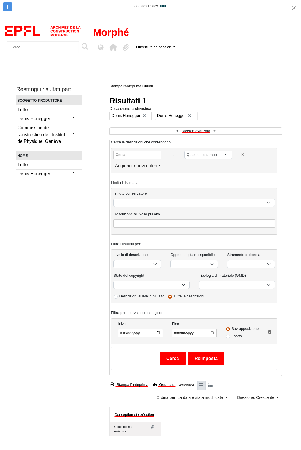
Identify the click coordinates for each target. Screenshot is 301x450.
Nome (23, 155)
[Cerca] (43, 47)
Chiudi (147, 86)
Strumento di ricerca (243, 255)
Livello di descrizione (130, 255)
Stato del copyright (128, 275)
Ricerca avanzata (196, 131)
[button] (113, 47)
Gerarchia (164, 384)
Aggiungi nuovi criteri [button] (136, 165)
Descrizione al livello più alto (136, 214)
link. (163, 6)
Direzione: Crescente (256, 397)
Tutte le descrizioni (188, 296)
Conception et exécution (134, 415)
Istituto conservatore (130, 193)
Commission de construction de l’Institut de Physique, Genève (46, 134)
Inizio (122, 324)
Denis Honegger (46, 119)
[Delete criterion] (242, 155)
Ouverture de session (154, 47)
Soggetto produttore (40, 100)
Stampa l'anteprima (129, 384)
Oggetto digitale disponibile (192, 255)
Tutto (23, 109)
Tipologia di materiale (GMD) (222, 275)
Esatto (236, 336)
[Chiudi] (294, 7)
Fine (175, 324)
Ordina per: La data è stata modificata (190, 397)
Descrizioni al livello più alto (141, 296)
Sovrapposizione (245, 328)
